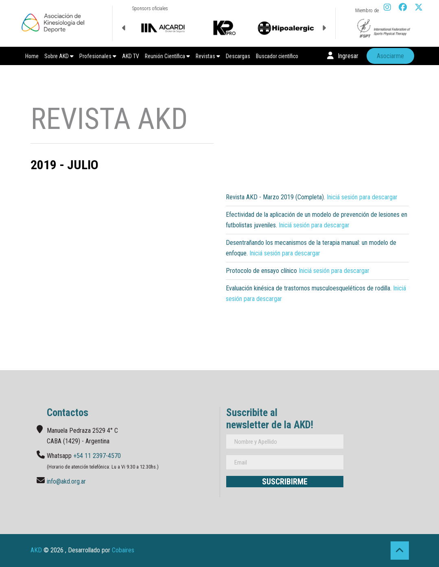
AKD (36, 550)
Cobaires (123, 550)
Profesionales (97, 56)
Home (32, 56)
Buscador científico (277, 56)
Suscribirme (285, 481)
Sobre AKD (59, 56)
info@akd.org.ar (66, 481)
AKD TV (130, 56)
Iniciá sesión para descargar (362, 197)
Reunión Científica (167, 56)
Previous (124, 28)
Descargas (238, 56)
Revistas (208, 56)
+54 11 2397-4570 (97, 456)
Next (324, 28)
